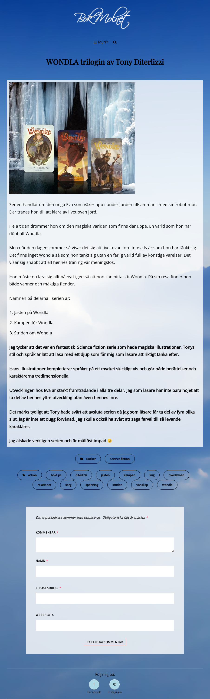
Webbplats (45, 615)
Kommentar (47, 532)
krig (151, 475)
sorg (68, 485)
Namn (42, 561)
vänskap (142, 485)
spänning (91, 485)
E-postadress (48, 588)
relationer (44, 485)
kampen (129, 475)
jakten (105, 475)
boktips (56, 475)
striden (117, 485)
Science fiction (120, 459)
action (32, 475)
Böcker (91, 459)
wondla (167, 485)
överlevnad (176, 475)
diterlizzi (81, 475)
